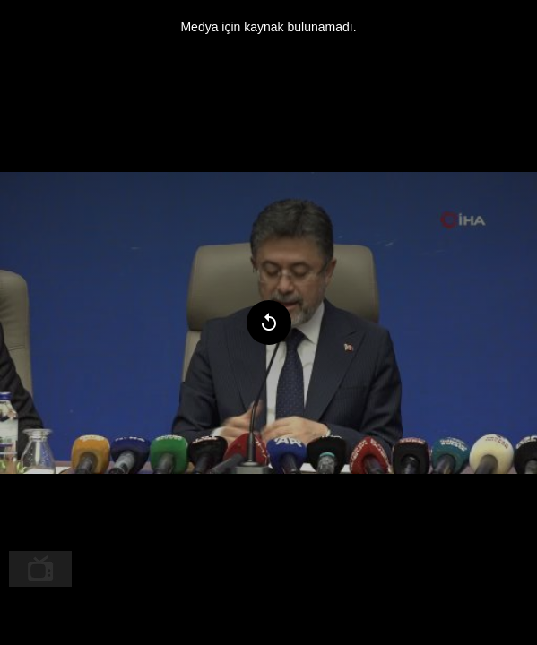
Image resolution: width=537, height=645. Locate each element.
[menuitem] (40, 569)
